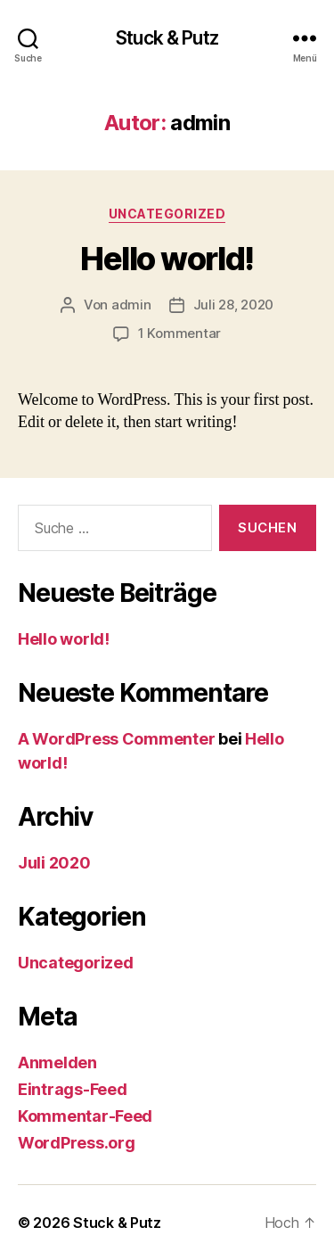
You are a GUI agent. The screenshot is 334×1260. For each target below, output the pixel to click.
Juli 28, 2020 (233, 304)
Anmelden (57, 1062)
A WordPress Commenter (116, 738)
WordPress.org (76, 1142)
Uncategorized (167, 213)
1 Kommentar (179, 333)
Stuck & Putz (167, 38)
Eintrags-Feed (72, 1089)
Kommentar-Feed (85, 1116)
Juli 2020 (54, 862)
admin (131, 304)
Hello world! (166, 258)
